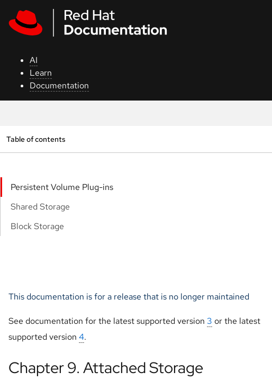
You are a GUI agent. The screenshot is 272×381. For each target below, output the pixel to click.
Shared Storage (40, 206)
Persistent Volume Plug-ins (62, 187)
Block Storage (37, 226)
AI (34, 60)
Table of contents (36, 139)
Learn (41, 72)
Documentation (59, 85)
